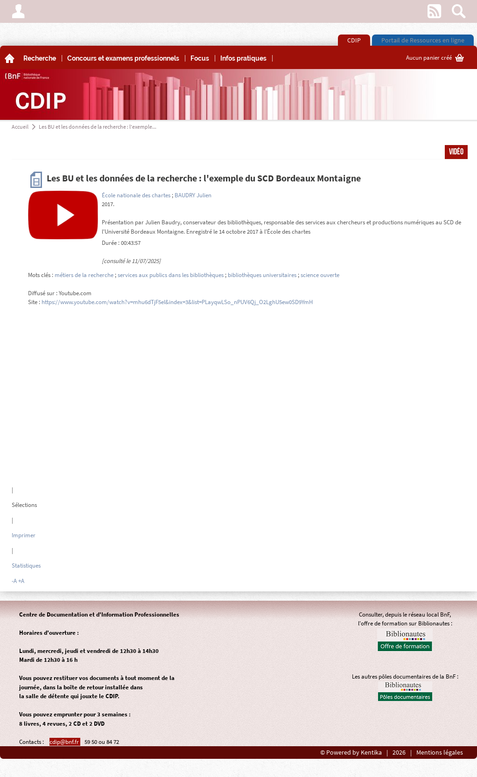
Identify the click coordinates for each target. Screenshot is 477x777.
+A (21, 581)
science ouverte (320, 275)
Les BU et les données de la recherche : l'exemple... (97, 126)
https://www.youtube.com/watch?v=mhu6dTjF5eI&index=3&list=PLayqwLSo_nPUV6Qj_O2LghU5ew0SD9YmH (177, 302)
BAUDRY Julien (193, 195)
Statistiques (26, 565)
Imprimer (23, 535)
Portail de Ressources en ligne (422, 40)
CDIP (354, 40)
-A (14, 581)
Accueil (20, 126)
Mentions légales (439, 752)
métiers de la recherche (84, 275)
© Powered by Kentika (351, 752)
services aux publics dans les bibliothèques (171, 275)
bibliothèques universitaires (262, 275)
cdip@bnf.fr (64, 742)
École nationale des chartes (136, 195)
